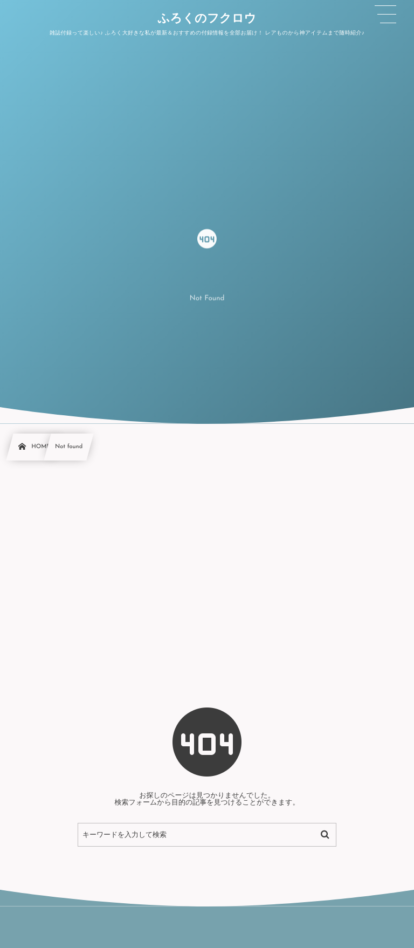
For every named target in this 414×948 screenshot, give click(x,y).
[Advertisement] (207, 551)
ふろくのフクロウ (206, 19)
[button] (385, 14)
